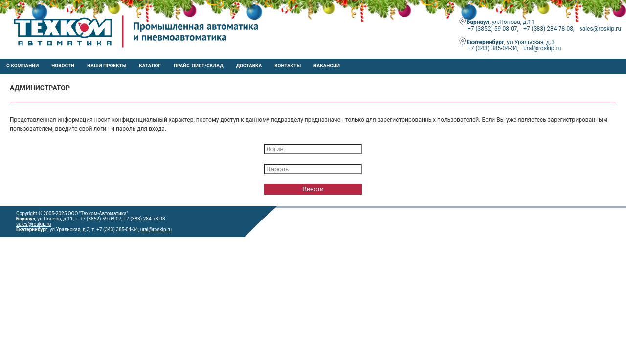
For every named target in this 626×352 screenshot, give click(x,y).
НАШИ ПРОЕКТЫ (106, 65)
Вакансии (326, 65)
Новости (62, 65)
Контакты (287, 65)
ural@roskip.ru (542, 48)
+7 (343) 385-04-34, (493, 48)
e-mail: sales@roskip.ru (41, 247)
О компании (22, 65)
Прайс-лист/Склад (199, 65)
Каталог (150, 65)
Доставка (249, 65)
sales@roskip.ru (33, 224)
